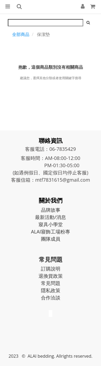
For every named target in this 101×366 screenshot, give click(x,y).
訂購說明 (50, 268)
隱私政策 (50, 290)
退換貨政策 (51, 276)
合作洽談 (50, 297)
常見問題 (50, 283)
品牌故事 (50, 210)
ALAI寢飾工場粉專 (50, 231)
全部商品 (20, 34)
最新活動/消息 (50, 217)
